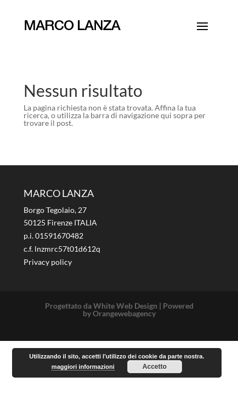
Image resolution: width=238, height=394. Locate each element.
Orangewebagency (124, 313)
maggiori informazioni (83, 366)
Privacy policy (48, 261)
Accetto (155, 366)
